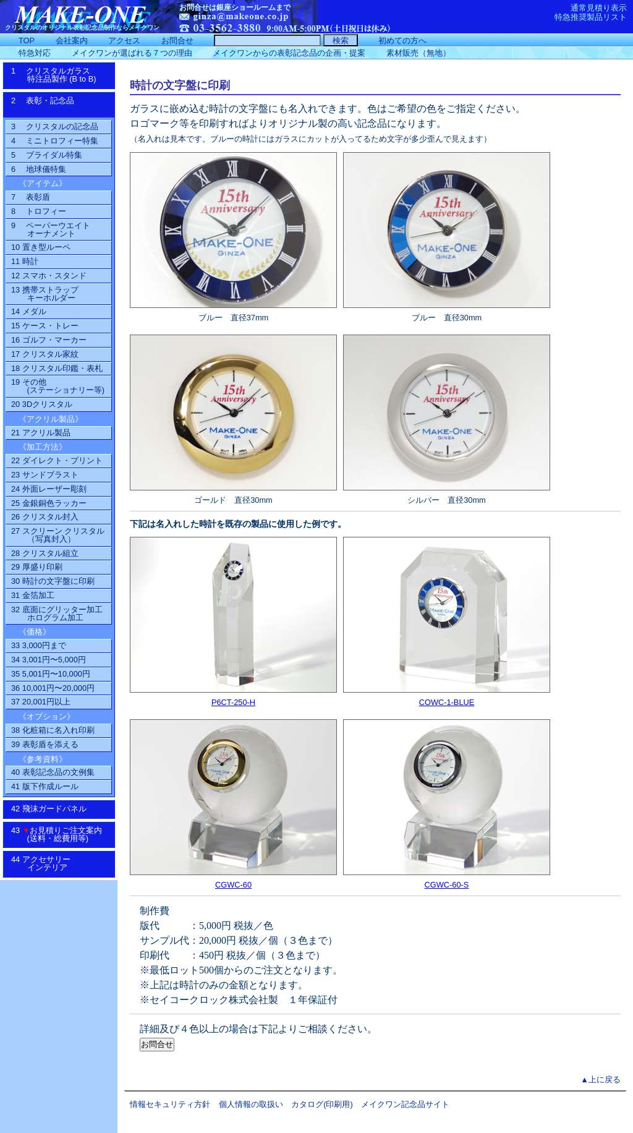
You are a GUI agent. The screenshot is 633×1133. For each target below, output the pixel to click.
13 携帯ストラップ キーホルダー (45, 293)
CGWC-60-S (447, 884)
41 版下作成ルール (45, 786)
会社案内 (72, 40)
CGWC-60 (233, 884)
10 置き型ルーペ (40, 247)
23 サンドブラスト (45, 474)
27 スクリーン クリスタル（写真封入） (57, 535)
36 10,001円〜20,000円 (53, 688)
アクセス (124, 40)
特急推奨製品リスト (590, 17)
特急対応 (35, 53)
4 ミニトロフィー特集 (54, 140)
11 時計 (24, 261)
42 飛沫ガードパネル (53, 808)
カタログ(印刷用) (322, 1104)
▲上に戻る (600, 1079)
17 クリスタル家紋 (45, 354)
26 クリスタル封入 (45, 516)
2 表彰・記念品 (55, 104)
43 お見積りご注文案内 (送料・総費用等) (61, 834)
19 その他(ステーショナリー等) (57, 386)
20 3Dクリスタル (41, 404)
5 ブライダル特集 (46, 155)
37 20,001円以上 (40, 701)
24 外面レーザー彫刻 (49, 489)
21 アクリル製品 (40, 432)
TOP (27, 40)
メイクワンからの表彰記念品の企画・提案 (289, 53)
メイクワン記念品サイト (405, 1104)
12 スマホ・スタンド (49, 275)
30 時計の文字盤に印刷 (53, 581)
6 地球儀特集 (38, 169)
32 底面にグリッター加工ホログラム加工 (57, 613)
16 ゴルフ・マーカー (49, 339)
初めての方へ (402, 40)
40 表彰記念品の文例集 (53, 772)
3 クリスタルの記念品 (54, 126)
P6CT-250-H (233, 702)
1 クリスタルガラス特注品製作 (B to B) (57, 74)
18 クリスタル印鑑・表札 (57, 368)
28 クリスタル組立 (45, 553)
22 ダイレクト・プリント (57, 460)
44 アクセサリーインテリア (47, 863)
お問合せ (177, 40)
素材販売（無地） (418, 53)
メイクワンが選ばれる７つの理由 (132, 53)
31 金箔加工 (32, 595)
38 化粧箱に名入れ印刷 (53, 730)
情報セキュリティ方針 (170, 1104)
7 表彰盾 (30, 197)
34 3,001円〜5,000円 (48, 659)
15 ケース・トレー (45, 325)
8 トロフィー (38, 211)
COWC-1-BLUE (447, 702)
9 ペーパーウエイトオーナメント (50, 229)
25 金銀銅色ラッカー (49, 503)
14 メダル (28, 311)
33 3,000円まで (38, 645)
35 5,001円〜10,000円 (50, 673)
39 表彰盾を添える (45, 744)
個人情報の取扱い (251, 1104)
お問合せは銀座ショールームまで (235, 7)
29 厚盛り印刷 (36, 566)
